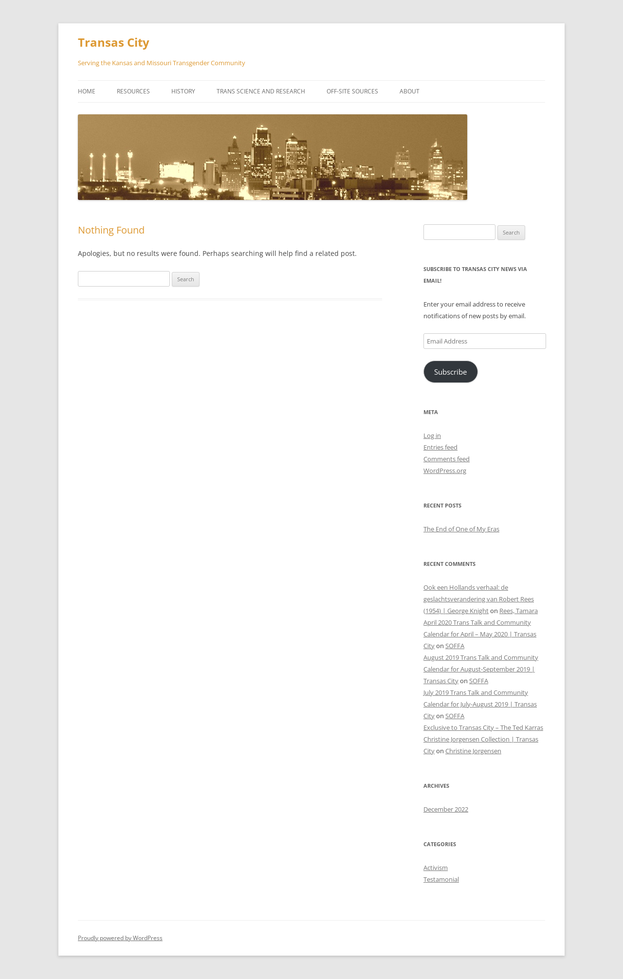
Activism (435, 867)
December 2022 (445, 809)
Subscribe (450, 372)
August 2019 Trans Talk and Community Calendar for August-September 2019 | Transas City (480, 669)
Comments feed (446, 458)
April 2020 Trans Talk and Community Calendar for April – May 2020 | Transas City (479, 634)
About (410, 91)
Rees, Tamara (518, 610)
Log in (432, 435)
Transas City (113, 42)
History (183, 91)
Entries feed (440, 447)
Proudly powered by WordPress (120, 938)
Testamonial (441, 879)
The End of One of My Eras (461, 529)
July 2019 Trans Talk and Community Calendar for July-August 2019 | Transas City (480, 704)
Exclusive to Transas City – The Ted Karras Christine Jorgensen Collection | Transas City (483, 739)
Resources (133, 91)
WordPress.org (444, 470)
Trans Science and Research (261, 91)
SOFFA (454, 645)
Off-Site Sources (352, 91)
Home (86, 91)
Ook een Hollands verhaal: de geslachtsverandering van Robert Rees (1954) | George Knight (478, 599)
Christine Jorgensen (473, 750)
